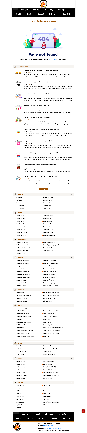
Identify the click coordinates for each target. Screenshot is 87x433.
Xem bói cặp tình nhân (48, 313)
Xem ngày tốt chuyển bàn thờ (23, 274)
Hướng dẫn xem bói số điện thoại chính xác (37, 93)
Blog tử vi (66, 14)
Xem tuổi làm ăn (47, 218)
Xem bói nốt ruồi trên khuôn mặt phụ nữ (53, 328)
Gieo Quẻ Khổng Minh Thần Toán (51, 370)
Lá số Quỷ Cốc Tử (47, 200)
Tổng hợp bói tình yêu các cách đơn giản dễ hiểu (38, 141)
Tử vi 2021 (46, 399)
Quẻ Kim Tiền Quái (47, 364)
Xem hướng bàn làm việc (49, 242)
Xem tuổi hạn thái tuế (21, 235)
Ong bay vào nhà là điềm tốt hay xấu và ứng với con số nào (41, 129)
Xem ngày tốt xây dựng (49, 283)
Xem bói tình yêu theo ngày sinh (23, 322)
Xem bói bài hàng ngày (21, 308)
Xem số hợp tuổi (20, 224)
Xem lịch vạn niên (20, 292)
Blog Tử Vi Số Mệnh (21, 405)
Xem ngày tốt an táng (21, 285)
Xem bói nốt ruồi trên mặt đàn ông (24, 330)
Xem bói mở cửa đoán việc (22, 313)
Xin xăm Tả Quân (20, 349)
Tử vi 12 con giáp (20, 205)
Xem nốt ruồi (46, 393)
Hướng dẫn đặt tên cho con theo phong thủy (37, 117)
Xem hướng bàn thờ (48, 248)
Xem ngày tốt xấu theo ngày (23, 263)
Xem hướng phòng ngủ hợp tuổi (51, 245)
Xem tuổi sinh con (20, 218)
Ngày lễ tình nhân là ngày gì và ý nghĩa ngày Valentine (40, 164)
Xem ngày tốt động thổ (49, 274)
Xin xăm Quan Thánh (48, 346)
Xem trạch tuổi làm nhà (49, 235)
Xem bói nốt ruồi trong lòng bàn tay (52, 330)
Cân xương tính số (47, 203)
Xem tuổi (36, 10)
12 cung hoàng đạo (20, 402)
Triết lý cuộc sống (20, 391)
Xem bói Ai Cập (19, 319)
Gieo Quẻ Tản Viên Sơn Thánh (50, 372)
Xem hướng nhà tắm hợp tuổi (23, 248)
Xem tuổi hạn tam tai (48, 232)
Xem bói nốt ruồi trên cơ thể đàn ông (25, 336)
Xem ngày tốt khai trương (22, 269)
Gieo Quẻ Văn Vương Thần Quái (51, 375)
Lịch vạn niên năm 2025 (22, 298)
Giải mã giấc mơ (20, 399)
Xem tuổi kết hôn (47, 227)
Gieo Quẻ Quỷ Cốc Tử (21, 372)
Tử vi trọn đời (46, 208)
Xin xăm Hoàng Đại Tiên (49, 354)
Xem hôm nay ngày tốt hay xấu (23, 260)
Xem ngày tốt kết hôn (21, 266)
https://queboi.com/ (48, 426)
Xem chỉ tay (46, 391)
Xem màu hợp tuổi (47, 221)
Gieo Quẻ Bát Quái (20, 364)
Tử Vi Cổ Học (52, 59)
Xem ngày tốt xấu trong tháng (50, 263)
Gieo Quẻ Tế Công (20, 361)
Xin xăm (29, 14)
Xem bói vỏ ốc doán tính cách (50, 311)
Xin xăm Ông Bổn (20, 354)
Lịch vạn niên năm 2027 (22, 301)
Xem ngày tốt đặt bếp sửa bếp (23, 283)
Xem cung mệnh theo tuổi (22, 227)
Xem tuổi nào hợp (20, 221)
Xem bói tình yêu (47, 322)
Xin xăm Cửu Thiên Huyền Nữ (50, 349)
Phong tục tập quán (48, 388)
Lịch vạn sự (53, 14)
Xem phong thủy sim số (49, 250)
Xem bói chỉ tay (47, 336)
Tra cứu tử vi (19, 197)
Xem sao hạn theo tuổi (48, 224)
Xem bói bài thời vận (21, 339)
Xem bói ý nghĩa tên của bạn (50, 316)
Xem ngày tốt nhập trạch (49, 277)
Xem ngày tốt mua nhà (48, 280)
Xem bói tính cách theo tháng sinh (24, 316)
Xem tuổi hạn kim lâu (48, 229)
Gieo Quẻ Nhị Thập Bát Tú (22, 375)
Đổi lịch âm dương (47, 301)
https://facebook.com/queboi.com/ (53, 428)
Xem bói (18, 14)
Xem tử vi (24, 10)
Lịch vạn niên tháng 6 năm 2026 (51, 295)
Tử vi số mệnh (19, 388)
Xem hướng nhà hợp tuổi (22, 242)
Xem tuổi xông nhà (20, 229)
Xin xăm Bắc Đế (47, 351)
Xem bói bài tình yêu (48, 308)
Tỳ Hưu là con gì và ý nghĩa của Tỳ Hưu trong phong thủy (41, 70)
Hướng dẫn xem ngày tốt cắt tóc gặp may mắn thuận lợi (40, 176)
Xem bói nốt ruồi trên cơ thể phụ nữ (52, 333)
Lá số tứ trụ (19, 200)
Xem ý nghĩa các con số (22, 250)
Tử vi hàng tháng (20, 208)
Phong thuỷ (49, 10)
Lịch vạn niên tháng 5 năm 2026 (23, 295)
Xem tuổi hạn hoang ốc (21, 232)
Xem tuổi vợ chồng (48, 215)
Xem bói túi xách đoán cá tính (23, 311)
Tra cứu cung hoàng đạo (22, 203)
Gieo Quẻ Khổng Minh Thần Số (23, 370)
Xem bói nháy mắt (47, 325)
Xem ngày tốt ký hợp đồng (22, 271)
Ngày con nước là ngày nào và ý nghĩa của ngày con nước (41, 153)
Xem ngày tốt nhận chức (49, 269)
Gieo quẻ (41, 14)
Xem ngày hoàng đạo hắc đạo (50, 285)
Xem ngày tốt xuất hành (49, 266)
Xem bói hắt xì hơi (20, 325)
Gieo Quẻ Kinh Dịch (20, 378)
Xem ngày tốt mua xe (21, 280)
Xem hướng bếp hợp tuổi (22, 245)
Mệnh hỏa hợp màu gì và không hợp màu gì (36, 105)
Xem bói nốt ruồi (20, 328)
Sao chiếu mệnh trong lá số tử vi (51, 402)
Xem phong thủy (22, 239)
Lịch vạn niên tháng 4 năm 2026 (51, 292)
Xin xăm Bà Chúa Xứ (21, 351)
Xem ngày (61, 10)
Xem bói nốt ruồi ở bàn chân (22, 333)
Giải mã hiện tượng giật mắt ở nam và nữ (36, 82)
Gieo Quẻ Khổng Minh (48, 361)
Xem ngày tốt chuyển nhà (49, 271)
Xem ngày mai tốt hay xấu (49, 260)
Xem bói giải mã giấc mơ (49, 339)
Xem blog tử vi (43, 189)
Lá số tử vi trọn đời (48, 197)
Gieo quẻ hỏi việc (47, 378)
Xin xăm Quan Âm (20, 346)
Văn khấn (45, 405)
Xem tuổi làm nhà (20, 215)
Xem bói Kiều (46, 319)
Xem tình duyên (47, 396)
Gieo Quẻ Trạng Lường (21, 367)
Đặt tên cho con (20, 385)
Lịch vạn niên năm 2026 (49, 298)
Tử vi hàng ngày (47, 205)
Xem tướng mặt (20, 396)
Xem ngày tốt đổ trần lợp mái (23, 277)
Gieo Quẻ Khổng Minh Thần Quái (51, 367)
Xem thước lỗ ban (20, 253)
